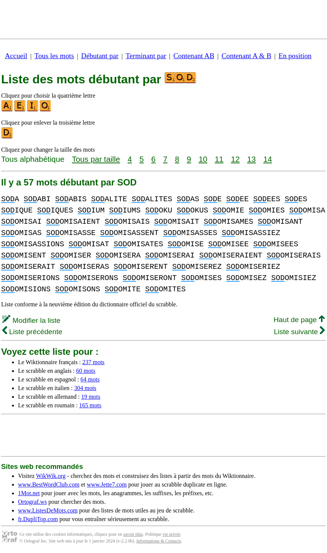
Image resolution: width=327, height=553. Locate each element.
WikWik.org (51, 476)
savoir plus (133, 534)
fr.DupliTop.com (38, 519)
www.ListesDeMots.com (48, 510)
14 (267, 159)
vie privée (171, 534)
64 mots (90, 379)
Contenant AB (193, 56)
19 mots (90, 396)
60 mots (85, 371)
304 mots (85, 388)
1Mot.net (29, 493)
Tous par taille (96, 159)
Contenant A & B (247, 56)
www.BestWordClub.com (49, 484)
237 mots (93, 362)
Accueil (16, 56)
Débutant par (99, 56)
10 (203, 159)
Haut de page (299, 320)
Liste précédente (32, 332)
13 (251, 159)
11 (219, 159)
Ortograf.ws (32, 502)
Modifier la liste (31, 320)
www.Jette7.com (107, 484)
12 (235, 159)
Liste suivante (299, 332)
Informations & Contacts (158, 541)
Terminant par (146, 56)
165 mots (90, 405)
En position (295, 56)
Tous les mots (54, 56)
